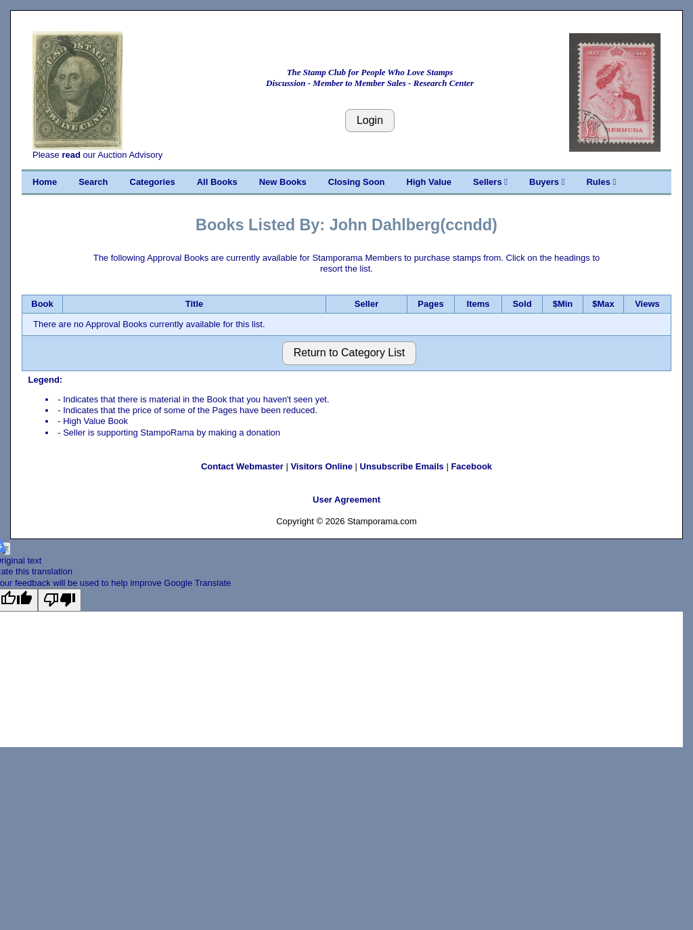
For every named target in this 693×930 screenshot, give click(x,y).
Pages (430, 304)
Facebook (471, 466)
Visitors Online (321, 466)
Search (93, 182)
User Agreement (346, 499)
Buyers (546, 182)
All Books (217, 182)
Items (478, 304)
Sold (521, 304)
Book (42, 304)
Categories (152, 182)
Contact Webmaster (242, 466)
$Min (563, 304)
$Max (603, 304)
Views (647, 304)
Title (194, 304)
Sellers (490, 182)
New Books (283, 182)
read (71, 155)
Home (44, 182)
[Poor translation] (59, 600)
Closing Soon (356, 182)
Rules (601, 182)
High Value (429, 182)
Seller (366, 304)
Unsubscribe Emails (402, 466)
